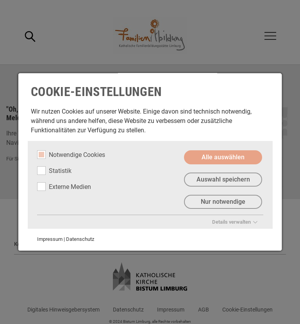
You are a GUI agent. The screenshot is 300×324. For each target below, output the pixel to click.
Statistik (54, 170)
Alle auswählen (223, 157)
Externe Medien (64, 186)
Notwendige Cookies (71, 154)
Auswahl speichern (223, 179)
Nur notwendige (223, 201)
